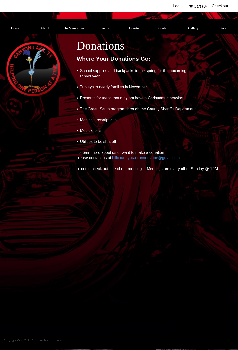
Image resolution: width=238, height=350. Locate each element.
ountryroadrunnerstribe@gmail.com (149, 158)
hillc (115, 158)
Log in (178, 6)
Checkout (220, 6)
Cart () (198, 6)
